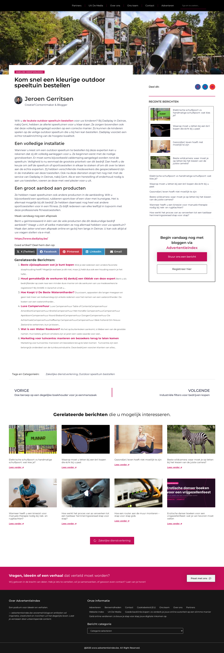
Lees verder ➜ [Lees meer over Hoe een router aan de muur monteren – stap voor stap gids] (121, 521)
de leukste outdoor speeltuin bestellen (48, 120)
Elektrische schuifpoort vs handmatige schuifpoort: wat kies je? (191, 113)
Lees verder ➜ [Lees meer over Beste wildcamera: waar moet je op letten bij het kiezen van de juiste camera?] (174, 467)
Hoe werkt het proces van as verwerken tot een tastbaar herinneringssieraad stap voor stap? (181, 214)
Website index (96, 612)
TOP (213, 641)
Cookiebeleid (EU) (146, 607)
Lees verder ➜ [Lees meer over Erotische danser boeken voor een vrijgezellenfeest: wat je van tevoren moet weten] (174, 523)
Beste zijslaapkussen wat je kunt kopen (47, 264)
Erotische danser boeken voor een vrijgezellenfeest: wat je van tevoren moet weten (190, 516)
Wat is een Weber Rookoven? (40, 329)
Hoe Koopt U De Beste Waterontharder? (47, 292)
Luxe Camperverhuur (35, 306)
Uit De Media (96, 5)
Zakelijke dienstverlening (29, 72)
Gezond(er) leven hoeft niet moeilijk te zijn (188, 143)
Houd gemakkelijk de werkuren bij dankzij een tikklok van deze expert (68, 278)
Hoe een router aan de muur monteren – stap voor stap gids (136, 514)
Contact (149, 5)
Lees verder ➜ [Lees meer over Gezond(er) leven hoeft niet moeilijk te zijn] (121, 464)
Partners (76, 5)
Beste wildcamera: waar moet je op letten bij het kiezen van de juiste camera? (190, 161)
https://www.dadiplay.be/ (31, 238)
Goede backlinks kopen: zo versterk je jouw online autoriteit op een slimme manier (168, 612)
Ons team (132, 5)
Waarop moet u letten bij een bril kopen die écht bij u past (191, 127)
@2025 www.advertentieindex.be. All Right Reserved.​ (112, 648)
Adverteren (167, 5)
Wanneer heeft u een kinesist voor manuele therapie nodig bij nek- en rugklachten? (178, 206)
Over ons (115, 5)
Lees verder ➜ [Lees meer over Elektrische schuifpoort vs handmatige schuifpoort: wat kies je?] (16, 467)
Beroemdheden (113, 607)
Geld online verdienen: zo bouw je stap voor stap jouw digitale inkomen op (128, 616)
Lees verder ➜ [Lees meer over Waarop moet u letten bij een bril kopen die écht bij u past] (69, 467)
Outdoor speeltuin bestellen (97, 374)
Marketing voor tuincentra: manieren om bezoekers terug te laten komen (70, 338)
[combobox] (193, 5)
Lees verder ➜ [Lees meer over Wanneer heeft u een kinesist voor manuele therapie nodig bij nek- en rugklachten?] (16, 523)
